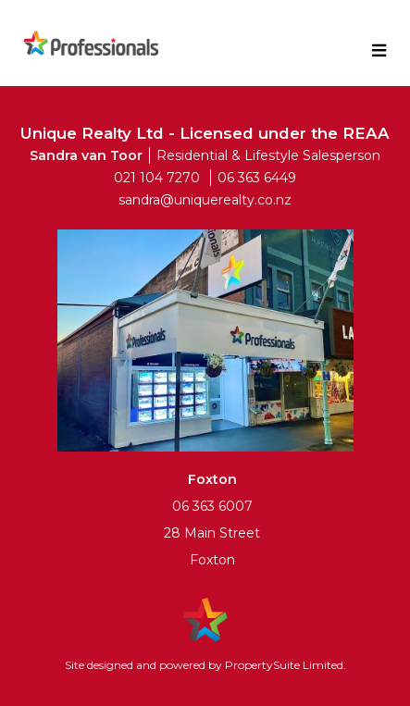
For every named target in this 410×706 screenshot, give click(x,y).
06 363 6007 (212, 506)
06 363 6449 (256, 177)
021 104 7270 (157, 177)
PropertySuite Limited (284, 665)
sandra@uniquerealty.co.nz (205, 200)
